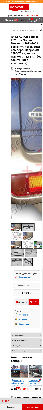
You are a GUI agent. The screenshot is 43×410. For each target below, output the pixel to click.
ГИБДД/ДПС (16, 346)
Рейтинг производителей (21, 351)
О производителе (18, 335)
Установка (23, 315)
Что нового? (20, 2)
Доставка (22, 319)
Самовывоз (23, 324)
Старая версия (31, 2)
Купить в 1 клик (33, 302)
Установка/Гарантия (19, 340)
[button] (13, 149)
